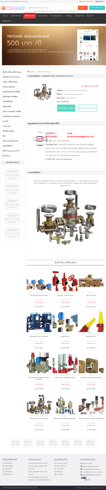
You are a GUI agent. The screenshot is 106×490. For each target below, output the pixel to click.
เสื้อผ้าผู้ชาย (52, 11)
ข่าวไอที (58, 474)
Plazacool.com (84, 488)
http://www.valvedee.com (64, 159)
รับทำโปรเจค (60, 466)
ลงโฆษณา (68, 16)
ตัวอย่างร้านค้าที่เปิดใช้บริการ (39, 480)
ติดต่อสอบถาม (7, 21)
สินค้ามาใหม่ (79, 16)
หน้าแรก (5, 16)
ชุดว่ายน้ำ (65, 11)
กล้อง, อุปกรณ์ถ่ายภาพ (10, 141)
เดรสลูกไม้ (59, 11)
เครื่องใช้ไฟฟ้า (8, 101)
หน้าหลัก (31, 72)
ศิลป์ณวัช (59, 471)
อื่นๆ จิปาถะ (7, 156)
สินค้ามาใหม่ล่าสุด (44, 72)
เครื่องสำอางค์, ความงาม (11, 77)
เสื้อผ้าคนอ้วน (73, 11)
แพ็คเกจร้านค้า (30, 15)
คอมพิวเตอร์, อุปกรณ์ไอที (11, 92)
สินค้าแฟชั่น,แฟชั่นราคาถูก (12, 72)
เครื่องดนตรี (7, 106)
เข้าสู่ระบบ (99, 1)
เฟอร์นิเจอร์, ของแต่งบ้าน (11, 116)
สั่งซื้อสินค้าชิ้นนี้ (66, 108)
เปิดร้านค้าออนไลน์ (86, 1)
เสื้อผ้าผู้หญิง (44, 11)
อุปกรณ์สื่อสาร (8, 146)
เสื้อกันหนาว (8, 471)
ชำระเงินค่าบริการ (56, 16)
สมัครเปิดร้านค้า (97, 7)
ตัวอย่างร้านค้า (42, 16)
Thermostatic (65, 101)
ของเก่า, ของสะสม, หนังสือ (12, 111)
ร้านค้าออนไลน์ (61, 463)
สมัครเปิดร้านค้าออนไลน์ (38, 463)
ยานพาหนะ (6, 126)
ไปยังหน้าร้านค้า (87, 108)
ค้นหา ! (82, 8)
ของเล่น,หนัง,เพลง (9, 87)
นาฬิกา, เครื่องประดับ (10, 82)
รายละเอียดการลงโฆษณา (38, 477)
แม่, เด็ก (5, 121)
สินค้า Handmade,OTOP (11, 151)
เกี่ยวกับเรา (90, 16)
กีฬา (4, 136)
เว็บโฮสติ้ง (59, 469)
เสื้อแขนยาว (8, 474)
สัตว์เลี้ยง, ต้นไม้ (8, 131)
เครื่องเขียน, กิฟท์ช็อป (10, 96)
